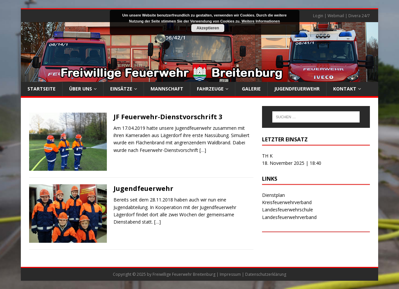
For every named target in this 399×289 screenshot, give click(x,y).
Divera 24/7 (359, 15)
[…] (203, 150)
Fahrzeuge (210, 89)
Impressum (230, 274)
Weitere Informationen (261, 21)
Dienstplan (273, 195)
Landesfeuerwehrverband (289, 217)
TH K (267, 156)
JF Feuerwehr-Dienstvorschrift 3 (167, 116)
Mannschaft (167, 89)
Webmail (336, 15)
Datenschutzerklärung (265, 274)
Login (318, 15)
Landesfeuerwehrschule (287, 209)
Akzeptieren (208, 28)
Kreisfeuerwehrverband (287, 202)
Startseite (41, 89)
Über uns (80, 89)
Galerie (251, 89)
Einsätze (121, 89)
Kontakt (344, 89)
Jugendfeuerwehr (297, 89)
